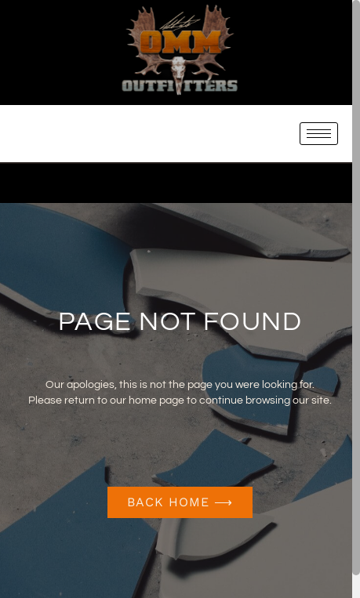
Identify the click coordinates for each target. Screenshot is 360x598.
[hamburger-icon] (319, 133)
